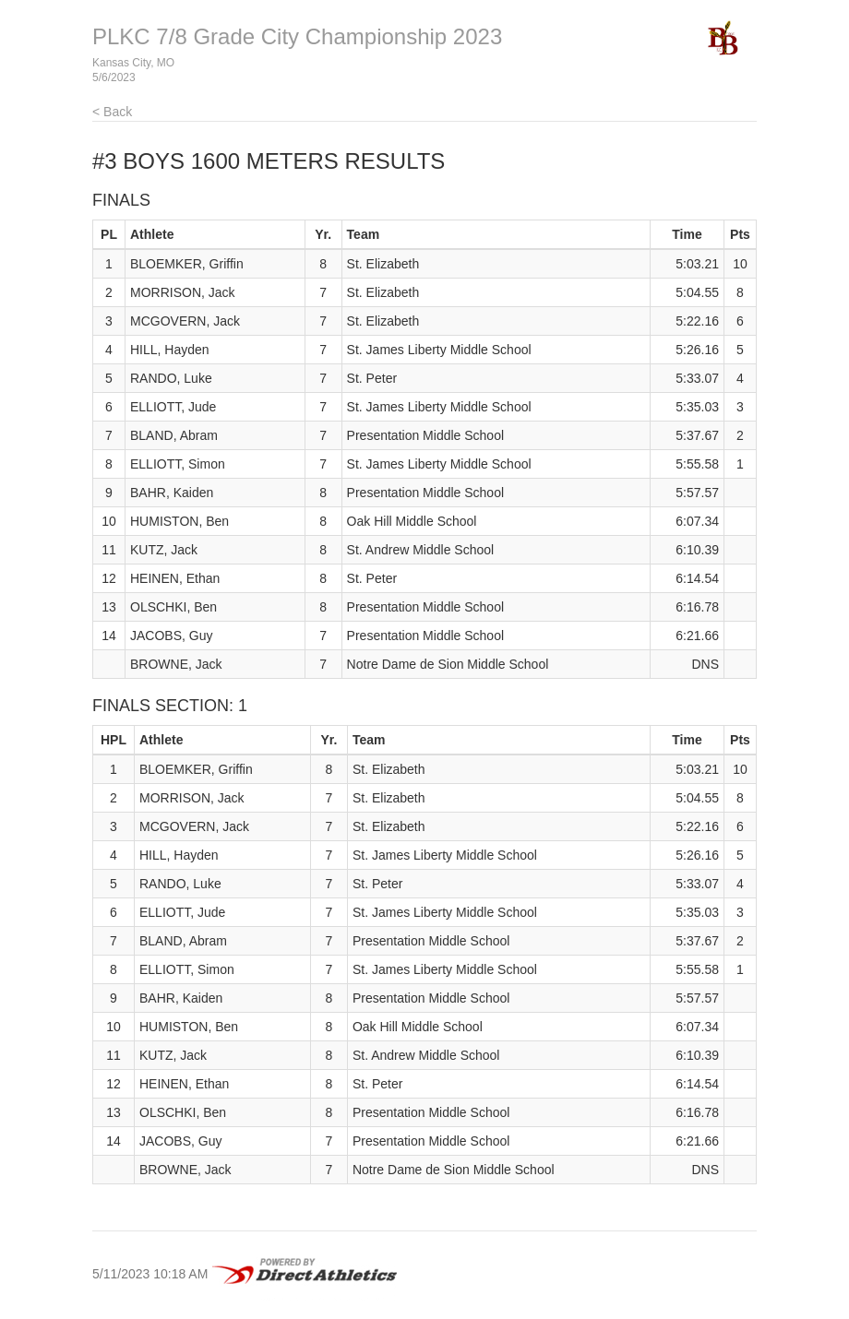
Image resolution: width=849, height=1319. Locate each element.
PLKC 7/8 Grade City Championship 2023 (297, 36)
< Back (112, 111)
